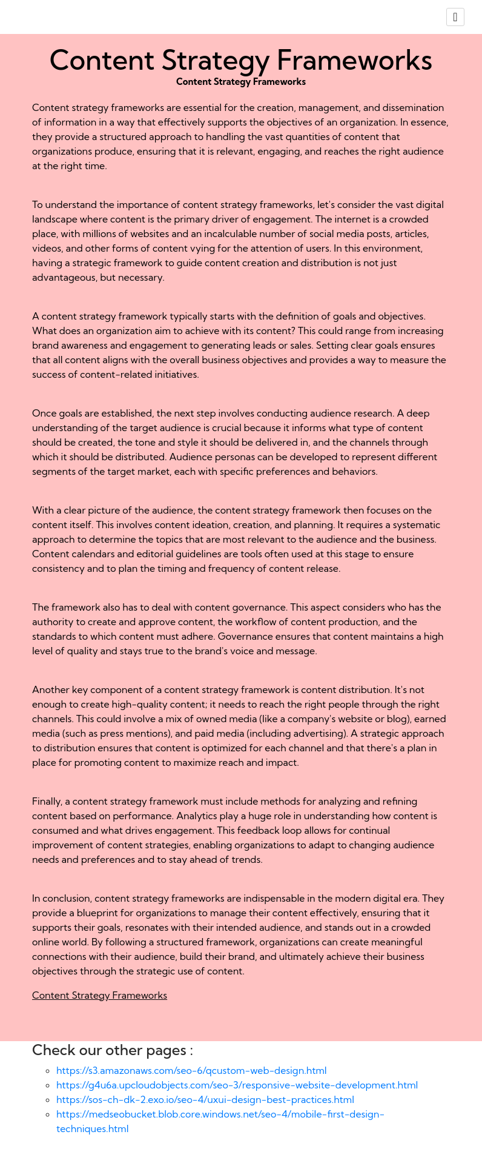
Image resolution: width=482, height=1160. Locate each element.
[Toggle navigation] (455, 17)
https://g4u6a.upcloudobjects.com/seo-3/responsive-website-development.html (237, 1085)
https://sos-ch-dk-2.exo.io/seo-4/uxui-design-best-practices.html (205, 1099)
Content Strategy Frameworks (99, 995)
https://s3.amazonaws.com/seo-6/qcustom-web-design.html (191, 1070)
